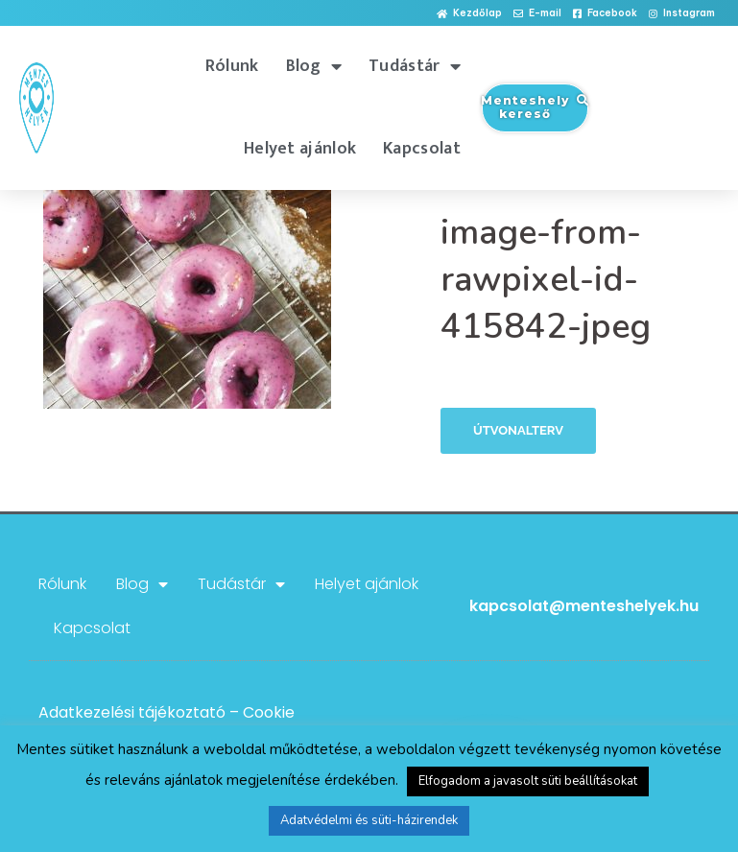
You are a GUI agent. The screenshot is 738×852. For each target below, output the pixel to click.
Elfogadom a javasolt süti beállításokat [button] (527, 781)
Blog (314, 66)
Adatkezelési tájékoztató (132, 712)
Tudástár (415, 66)
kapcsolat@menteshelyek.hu (584, 606)
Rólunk (232, 66)
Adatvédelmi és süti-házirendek (369, 820)
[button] (469, 14)
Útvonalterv (518, 430)
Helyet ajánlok (300, 148)
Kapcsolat (422, 148)
